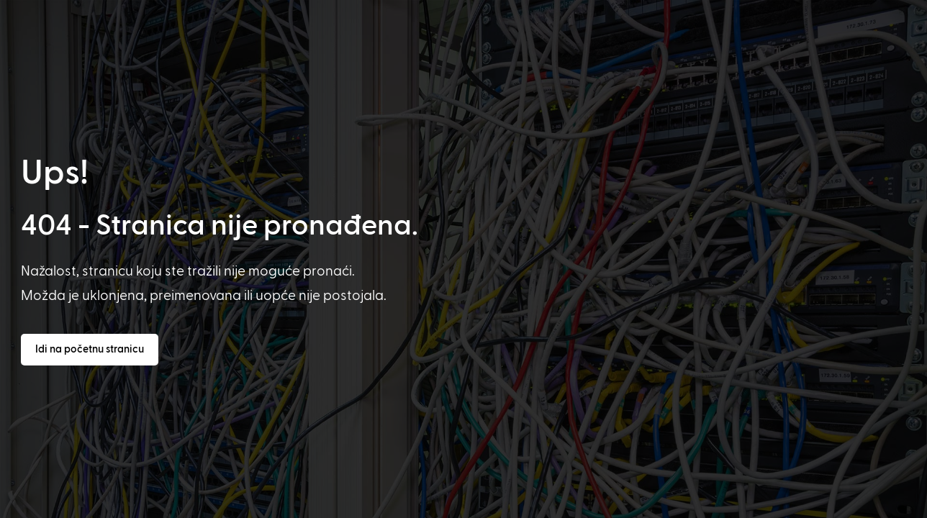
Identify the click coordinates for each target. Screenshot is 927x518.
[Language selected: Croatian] (481, 504)
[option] (71, 505)
